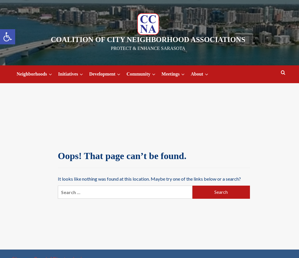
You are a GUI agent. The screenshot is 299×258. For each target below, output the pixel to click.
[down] (50, 74)
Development (105, 74)
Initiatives (71, 74)
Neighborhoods (35, 74)
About (200, 74)
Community (141, 74)
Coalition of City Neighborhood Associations (148, 39)
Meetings (173, 74)
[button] (7, 36)
